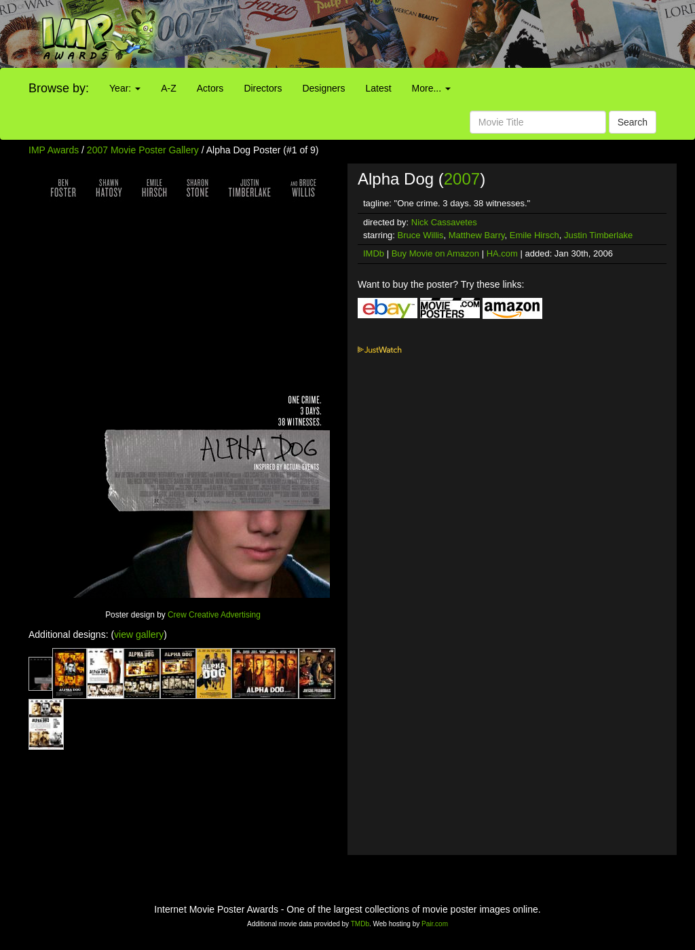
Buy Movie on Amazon (435, 253)
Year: (124, 88)
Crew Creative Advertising (214, 615)
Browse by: (59, 88)
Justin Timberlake (598, 235)
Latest (378, 88)
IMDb (373, 253)
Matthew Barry (477, 235)
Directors (263, 88)
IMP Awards (54, 150)
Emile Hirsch (534, 235)
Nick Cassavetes (444, 222)
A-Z (168, 88)
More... (431, 88)
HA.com (502, 253)
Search (632, 122)
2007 (462, 179)
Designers (323, 88)
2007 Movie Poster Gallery (143, 150)
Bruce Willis (421, 235)
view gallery (139, 634)
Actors (210, 88)
